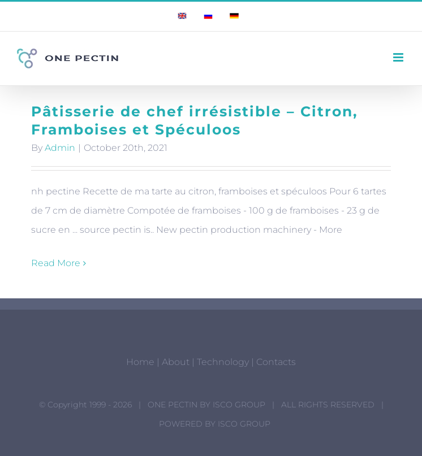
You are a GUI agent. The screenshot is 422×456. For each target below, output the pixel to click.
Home (140, 362)
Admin (60, 147)
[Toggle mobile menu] (399, 57)
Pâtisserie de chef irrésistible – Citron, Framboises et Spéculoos (194, 120)
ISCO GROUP (239, 404)
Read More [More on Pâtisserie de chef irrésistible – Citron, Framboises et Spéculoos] (55, 263)
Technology (223, 362)
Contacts (276, 362)
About (176, 362)
